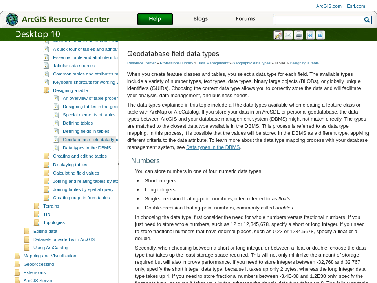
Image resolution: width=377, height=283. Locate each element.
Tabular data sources (74, 80)
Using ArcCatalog (50, 262)
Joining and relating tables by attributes (92, 196)
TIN (47, 229)
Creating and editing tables (80, 171)
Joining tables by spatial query (83, 204)
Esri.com (356, 6)
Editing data (45, 246)
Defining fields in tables (86, 146)
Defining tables (78, 138)
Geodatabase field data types (92, 154)
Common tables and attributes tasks (89, 88)
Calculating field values (76, 188)
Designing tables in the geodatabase (99, 121)
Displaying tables (70, 179)
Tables (49, 48)
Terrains (51, 221)
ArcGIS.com (329, 6)
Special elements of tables (89, 129)
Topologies (54, 237)
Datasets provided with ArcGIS (64, 254)
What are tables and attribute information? (95, 55)
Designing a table (70, 105)
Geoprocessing (39, 279)
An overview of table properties (94, 113)
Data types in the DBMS (87, 162)
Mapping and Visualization (50, 270)
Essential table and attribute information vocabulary (104, 72)
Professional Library (176, 63)
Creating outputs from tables (81, 212)
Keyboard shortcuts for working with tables (95, 97)
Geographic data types (251, 63)
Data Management (213, 63)
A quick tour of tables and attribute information (99, 64)
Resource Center (141, 63)
